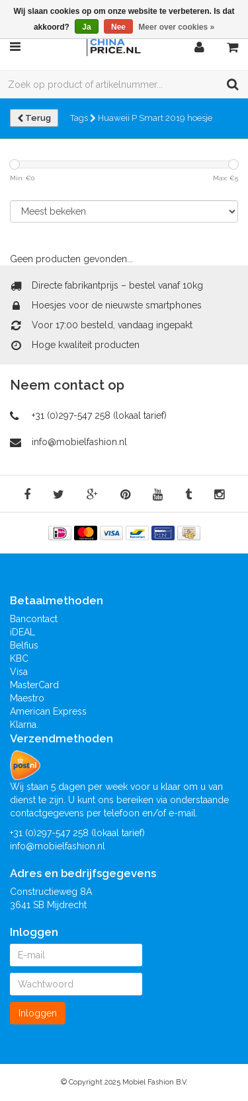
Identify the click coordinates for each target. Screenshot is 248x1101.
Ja (86, 27)
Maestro (27, 698)
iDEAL (22, 632)
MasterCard (34, 685)
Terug (34, 118)
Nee (118, 27)
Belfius (24, 645)
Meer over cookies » (176, 27)
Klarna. (24, 724)
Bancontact (34, 619)
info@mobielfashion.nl (79, 442)
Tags (83, 118)
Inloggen (38, 1013)
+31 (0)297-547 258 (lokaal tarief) (99, 415)
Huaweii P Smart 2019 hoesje (155, 118)
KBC (19, 658)
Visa (19, 671)
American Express (48, 711)
